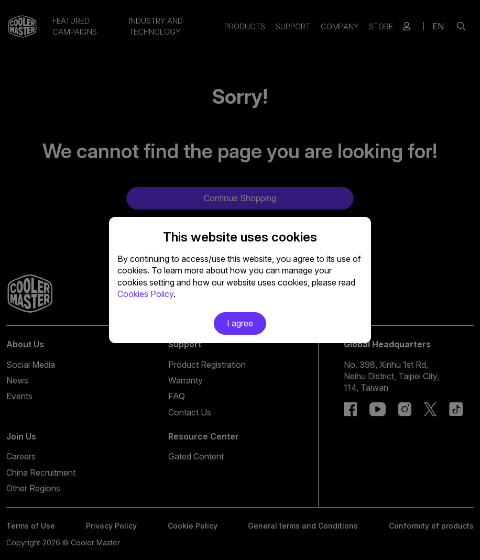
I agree (240, 323)
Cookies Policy (145, 294)
